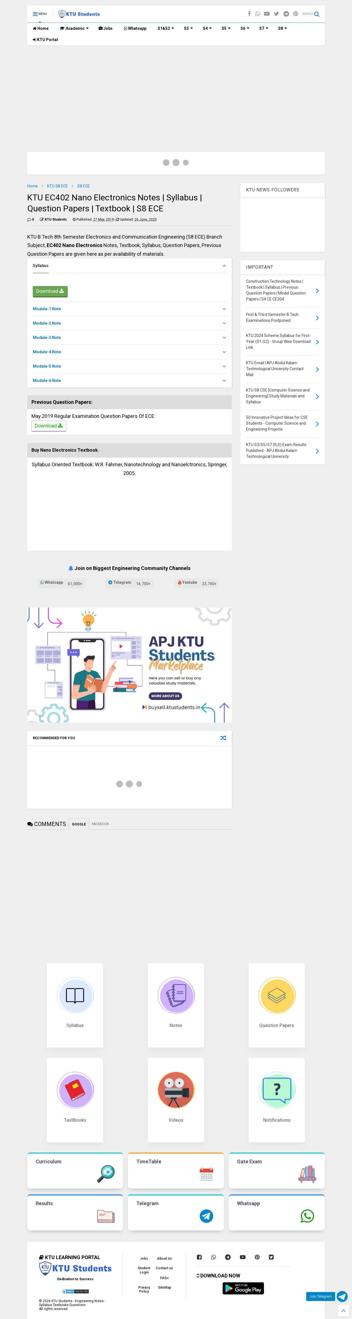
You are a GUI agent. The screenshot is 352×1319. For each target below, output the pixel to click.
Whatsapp (135, 28)
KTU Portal (45, 39)
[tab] (129, 265)
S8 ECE (83, 186)
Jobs (106, 28)
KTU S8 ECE (57, 186)
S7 (263, 28)
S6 (244, 28)
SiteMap (164, 1287)
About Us (164, 1259)
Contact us (164, 1268)
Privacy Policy (144, 1289)
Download (50, 291)
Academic (74, 28)
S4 (207, 28)
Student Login (144, 1270)
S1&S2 (166, 28)
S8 (282, 28)
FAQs (164, 1278)
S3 (188, 28)
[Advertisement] (176, 87)
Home (41, 28)
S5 (226, 28)
